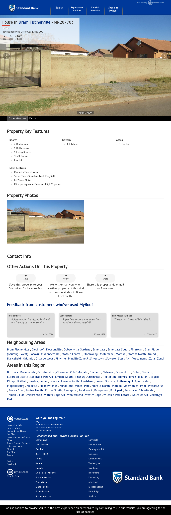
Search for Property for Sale (48, 427)
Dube (136, 372)
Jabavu (34, 354)
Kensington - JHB (96, 449)
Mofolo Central (71, 354)
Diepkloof (37, 349)
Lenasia (54, 381)
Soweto (111, 358)
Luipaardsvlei (140, 381)
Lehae (43, 381)
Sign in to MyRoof (113, 9)
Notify (65, 277)
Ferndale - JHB (95, 444)
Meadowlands (48, 386)
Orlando (28, 358)
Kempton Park (95, 458)
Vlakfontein (34, 395)
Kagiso (154, 377)
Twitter (10, 461)
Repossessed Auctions (77, 9)
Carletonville (45, 372)
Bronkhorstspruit (43, 477)
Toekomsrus (139, 358)
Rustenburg (94, 477)
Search (59, 7)
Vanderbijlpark (95, 463)
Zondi (160, 358)
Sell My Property (43, 430)
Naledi (152, 354)
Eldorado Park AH (41, 377)
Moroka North (137, 354)
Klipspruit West (16, 381)
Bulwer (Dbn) (42, 454)
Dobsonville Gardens (77, 349)
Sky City (92, 496)
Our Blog (11, 452)
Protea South (53, 390)
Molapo (117, 386)
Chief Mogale (78, 372)
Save (26, 277)
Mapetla (32, 386)
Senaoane (131, 390)
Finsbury (80, 377)
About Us (11, 449)
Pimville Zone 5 (78, 358)
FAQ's (38, 421)
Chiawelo (62, 372)
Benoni (39, 463)
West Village (93, 395)
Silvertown (97, 358)
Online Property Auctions (18, 443)
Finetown (136, 349)
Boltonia (12, 372)
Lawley (33, 381)
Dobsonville (53, 349)
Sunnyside (93, 440)
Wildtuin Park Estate (116, 395)
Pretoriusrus (155, 386)
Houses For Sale (14, 425)
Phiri (143, 386)
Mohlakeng (90, 354)
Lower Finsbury (105, 381)
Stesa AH (124, 358)
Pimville (60, 358)
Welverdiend (75, 395)
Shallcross (93, 454)
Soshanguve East (44, 496)
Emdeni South (64, 377)
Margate (39, 468)
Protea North (34, 390)
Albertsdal (93, 482)
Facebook (11, 464)
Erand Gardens (42, 491)
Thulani (12, 395)
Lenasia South (70, 381)
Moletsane (107, 354)
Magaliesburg (15, 386)
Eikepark (146, 372)
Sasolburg (93, 468)
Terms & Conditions (16, 431)
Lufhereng (123, 381)
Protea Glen (16, 390)
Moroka (120, 354)
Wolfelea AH (140, 395)
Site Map (11, 434)
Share (105, 277)
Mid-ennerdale (50, 354)
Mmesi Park (82, 386)
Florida (39, 458)
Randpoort (85, 390)
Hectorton (109, 377)
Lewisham (87, 381)
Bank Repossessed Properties (49, 424)
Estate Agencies (14, 446)
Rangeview (101, 390)
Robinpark (116, 390)
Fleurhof (39, 449)
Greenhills (93, 377)
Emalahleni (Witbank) (46, 472)
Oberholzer (131, 386)
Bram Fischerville (34, 22)
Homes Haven (127, 377)
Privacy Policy (13, 428)
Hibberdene (94, 472)
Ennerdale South (117, 349)
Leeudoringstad (96, 486)
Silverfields (146, 390)
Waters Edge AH (54, 395)
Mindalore (66, 386)
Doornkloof (123, 372)
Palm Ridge (94, 491)
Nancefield (14, 358)
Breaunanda (27, 372)
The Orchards (42, 444)
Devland (95, 372)
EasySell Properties (95, 9)
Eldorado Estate (17, 377)
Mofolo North (101, 386)
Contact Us (12, 455)
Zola (152, 358)
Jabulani (143, 377)
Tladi (22, 395)
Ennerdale (98, 349)
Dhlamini (108, 372)
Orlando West (44, 358)
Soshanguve (41, 440)
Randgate (70, 390)
